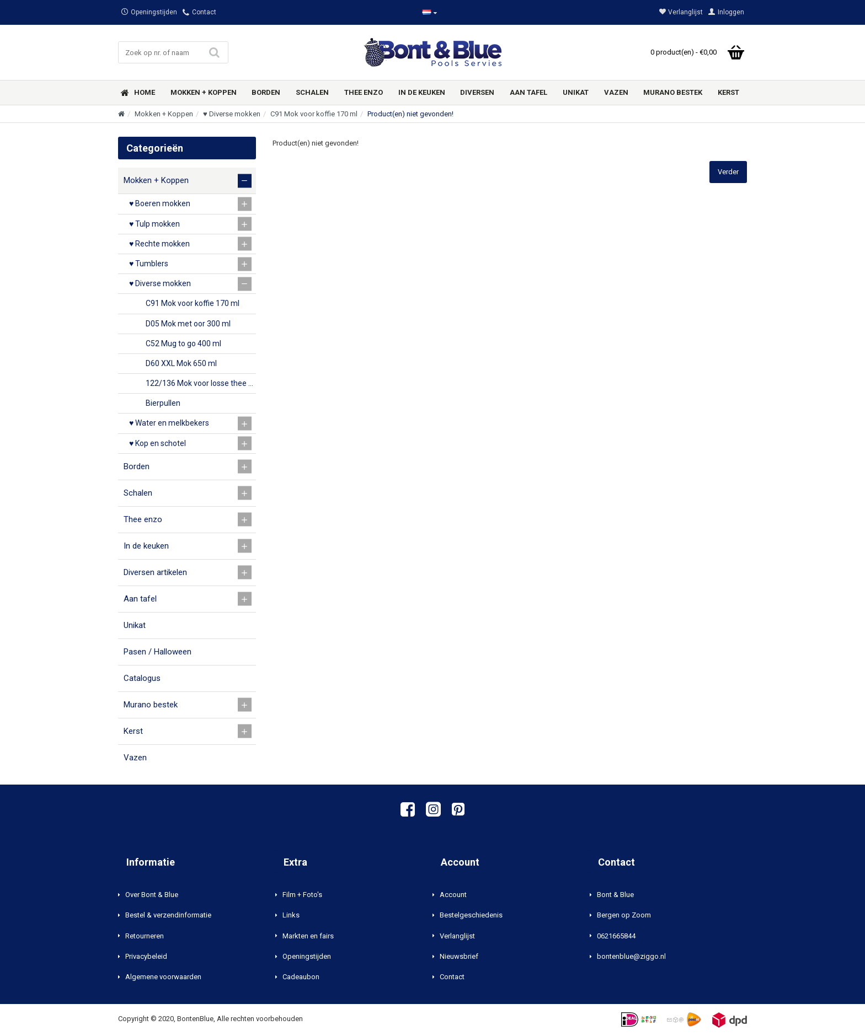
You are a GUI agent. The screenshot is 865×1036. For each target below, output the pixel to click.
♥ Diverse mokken (231, 114)
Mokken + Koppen (164, 114)
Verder (728, 172)
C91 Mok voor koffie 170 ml (313, 114)
